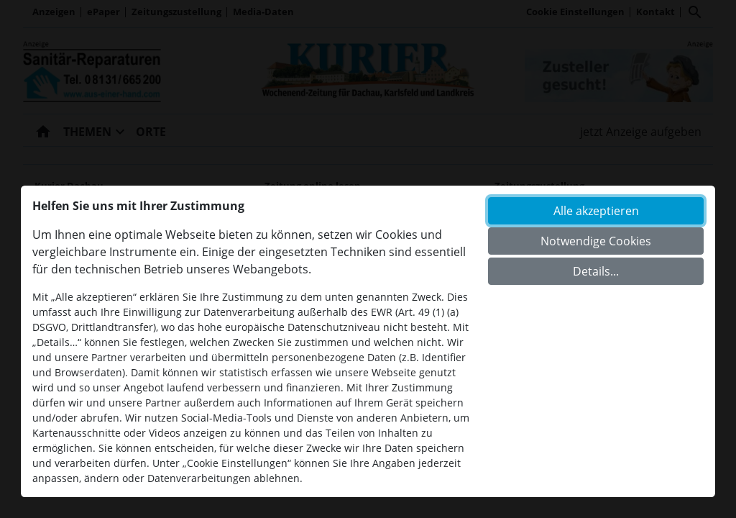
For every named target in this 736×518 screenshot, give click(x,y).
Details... (596, 271)
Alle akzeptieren (596, 211)
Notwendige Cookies (595, 241)
